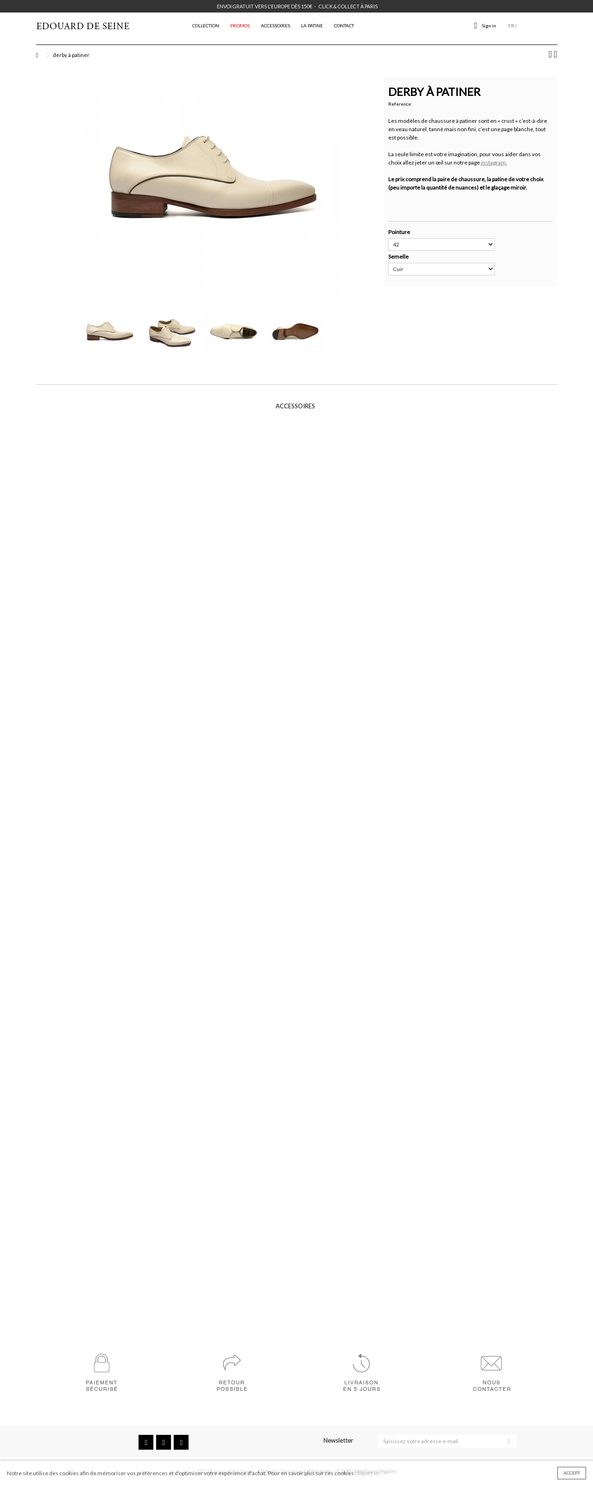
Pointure (399, 231)
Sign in (489, 25)
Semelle (399, 256)
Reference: (400, 104)
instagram (493, 162)
